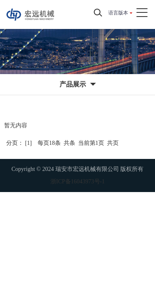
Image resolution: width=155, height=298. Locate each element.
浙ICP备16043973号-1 (77, 181)
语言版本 (118, 13)
